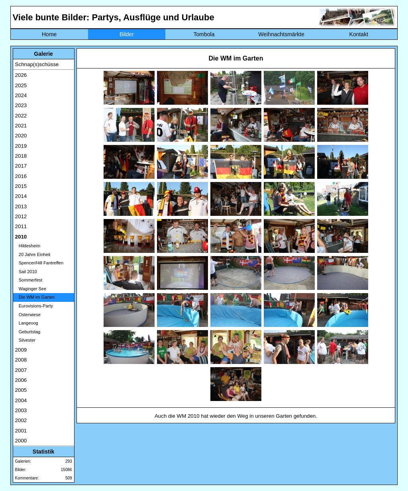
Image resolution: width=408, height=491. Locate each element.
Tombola (204, 34)
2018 (21, 156)
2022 (21, 116)
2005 (21, 390)
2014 (21, 196)
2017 (21, 166)
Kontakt (358, 34)
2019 (21, 146)
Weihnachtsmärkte (281, 34)
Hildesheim (28, 245)
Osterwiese (28, 314)
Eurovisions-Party (34, 305)
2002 (21, 420)
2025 (21, 85)
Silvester (25, 340)
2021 (21, 126)
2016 (21, 176)
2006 (21, 380)
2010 (21, 237)
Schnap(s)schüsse (37, 64)
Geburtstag (28, 331)
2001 (21, 431)
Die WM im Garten (35, 297)
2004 (21, 400)
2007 (21, 370)
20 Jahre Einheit (33, 254)
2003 (21, 410)
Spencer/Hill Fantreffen (39, 262)
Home (49, 34)
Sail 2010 (26, 271)
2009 (21, 350)
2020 (21, 136)
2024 (21, 95)
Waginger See (30, 288)
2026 (21, 75)
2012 (21, 216)
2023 (21, 105)
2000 (21, 441)
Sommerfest (28, 280)
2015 (21, 186)
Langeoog (26, 323)
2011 (21, 226)
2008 (21, 360)
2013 (21, 206)
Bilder (127, 34)
